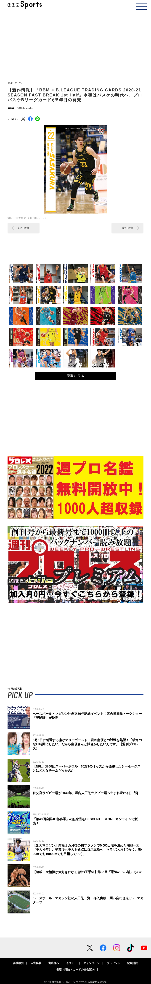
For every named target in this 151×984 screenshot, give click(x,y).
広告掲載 (35, 963)
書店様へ (53, 963)
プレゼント (113, 963)
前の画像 (23, 228)
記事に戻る (75, 376)
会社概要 (18, 963)
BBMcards (25, 108)
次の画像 (127, 228)
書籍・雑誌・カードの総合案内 (75, 969)
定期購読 (132, 963)
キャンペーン (91, 963)
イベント (71, 963)
